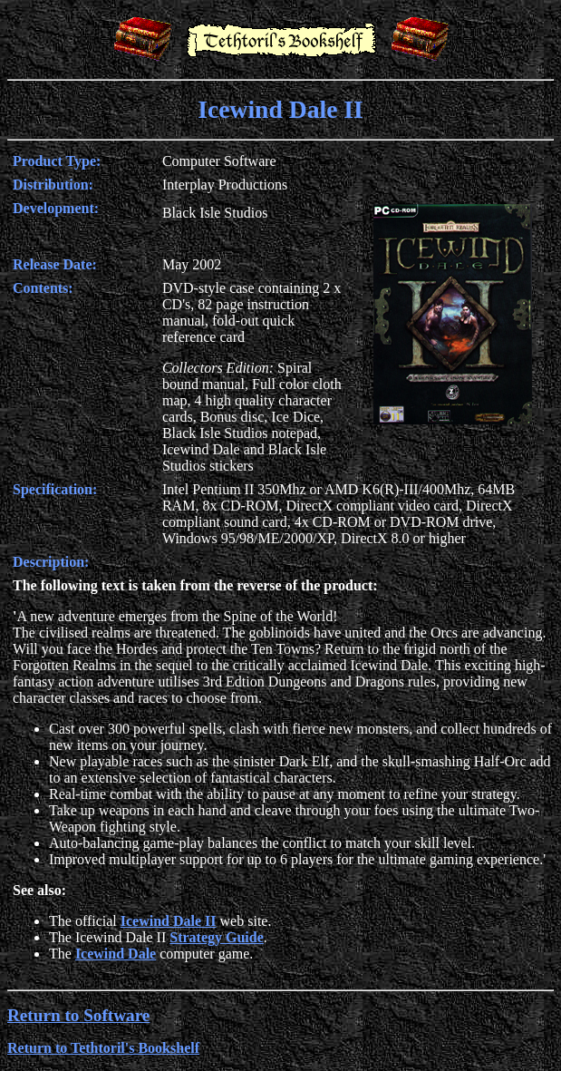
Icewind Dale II (169, 921)
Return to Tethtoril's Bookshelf (103, 1048)
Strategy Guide (216, 937)
